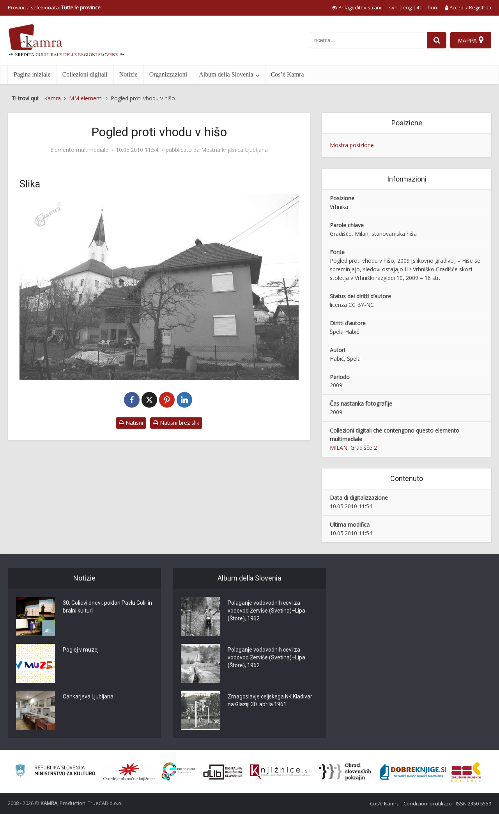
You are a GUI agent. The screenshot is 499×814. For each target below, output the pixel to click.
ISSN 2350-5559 (473, 803)
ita (420, 7)
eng (407, 7)
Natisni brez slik (176, 422)
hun (432, 7)
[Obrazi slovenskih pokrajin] (345, 772)
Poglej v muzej (81, 650)
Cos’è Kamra (287, 74)
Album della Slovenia (226, 74)
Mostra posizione (352, 145)
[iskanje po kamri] (368, 40)
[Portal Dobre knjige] (413, 772)
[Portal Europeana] (178, 772)
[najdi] (436, 40)
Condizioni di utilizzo (427, 803)
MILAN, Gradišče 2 (353, 447)
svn (393, 7)
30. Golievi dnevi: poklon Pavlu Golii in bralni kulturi (107, 607)
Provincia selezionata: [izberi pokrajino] (54, 7)
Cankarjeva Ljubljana (88, 696)
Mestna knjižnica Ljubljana (234, 149)
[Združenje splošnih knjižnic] (466, 772)
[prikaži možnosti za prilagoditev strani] (356, 7)
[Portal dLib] (223, 772)
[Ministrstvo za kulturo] (55, 771)
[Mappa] (470, 40)
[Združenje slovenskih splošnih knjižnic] (280, 772)
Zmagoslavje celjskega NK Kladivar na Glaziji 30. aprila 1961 (270, 700)
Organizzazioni (168, 74)
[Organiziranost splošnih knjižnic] (129, 772)
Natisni (131, 422)
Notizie (128, 74)
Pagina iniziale (32, 74)
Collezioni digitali (85, 74)
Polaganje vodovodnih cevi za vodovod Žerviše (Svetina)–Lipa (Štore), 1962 (266, 611)
